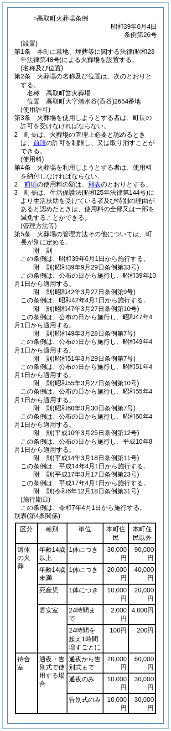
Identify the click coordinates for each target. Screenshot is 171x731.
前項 (39, 142)
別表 (94, 184)
